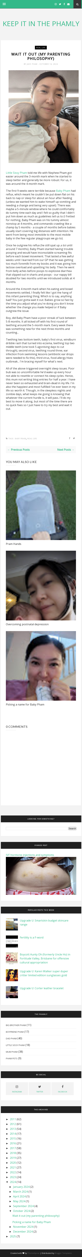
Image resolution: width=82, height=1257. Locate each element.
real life (40, 47)
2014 (13, 1134)
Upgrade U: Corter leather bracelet (42, 988)
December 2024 (23, 1231)
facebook (62, 1088)
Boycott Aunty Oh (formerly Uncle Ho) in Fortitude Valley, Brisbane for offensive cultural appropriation (45, 958)
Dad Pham (11, 1038)
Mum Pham (12, 1051)
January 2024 (21, 1187)
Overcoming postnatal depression (27, 624)
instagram (17, 1088)
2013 (13, 1129)
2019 (13, 1158)
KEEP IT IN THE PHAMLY (41, 23)
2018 (13, 1153)
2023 (13, 1177)
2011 (13, 1119)
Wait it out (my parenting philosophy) (36, 1216)
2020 (13, 1162)
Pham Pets (11, 1058)
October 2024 (21, 1211)
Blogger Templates (63, 1253)
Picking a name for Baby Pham (25, 704)
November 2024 (23, 1227)
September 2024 (23, 1206)
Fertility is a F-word (31, 937)
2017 (13, 1148)
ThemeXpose (33, 1253)
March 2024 (20, 1191)
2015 (13, 1138)
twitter (39, 1088)
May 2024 (19, 1201)
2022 (13, 1172)
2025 (13, 1236)
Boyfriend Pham (15, 1031)
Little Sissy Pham (17, 173)
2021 (13, 1167)
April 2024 (19, 1196)
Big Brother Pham (16, 1025)
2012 (13, 1124)
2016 (13, 1143)
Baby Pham (63, 191)
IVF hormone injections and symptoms (30, 855)
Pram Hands (13, 544)
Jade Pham (32, 64)
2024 (13, 1182)
